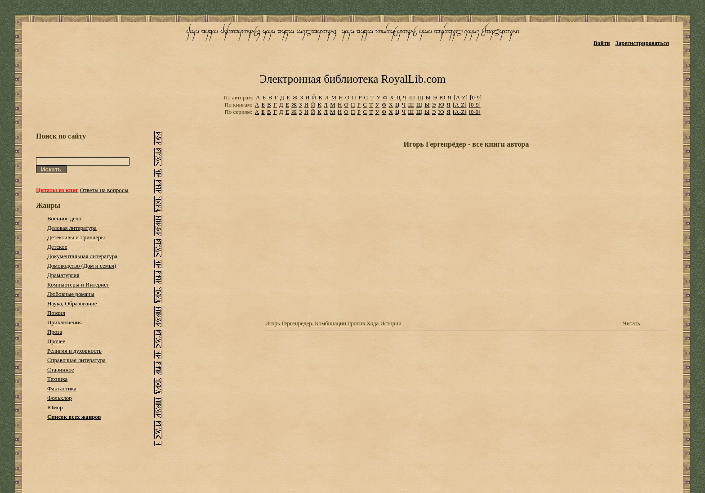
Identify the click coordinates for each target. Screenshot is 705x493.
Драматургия (63, 275)
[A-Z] (460, 97)
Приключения (64, 322)
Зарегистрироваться (642, 43)
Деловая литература (72, 227)
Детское (57, 246)
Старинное (60, 369)
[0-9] (476, 97)
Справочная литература (76, 360)
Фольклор (59, 397)
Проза (54, 331)
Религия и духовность (74, 350)
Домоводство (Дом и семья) (81, 265)
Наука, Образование (72, 303)
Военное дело (64, 218)
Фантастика (61, 388)
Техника (57, 379)
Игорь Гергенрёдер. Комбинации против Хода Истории (333, 323)
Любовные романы (70, 294)
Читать (631, 323)
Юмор (55, 407)
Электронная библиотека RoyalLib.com (352, 79)
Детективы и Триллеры (76, 237)
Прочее (56, 341)
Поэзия (56, 312)
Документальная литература (82, 256)
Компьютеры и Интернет (78, 284)
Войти (601, 43)
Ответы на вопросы (104, 190)
